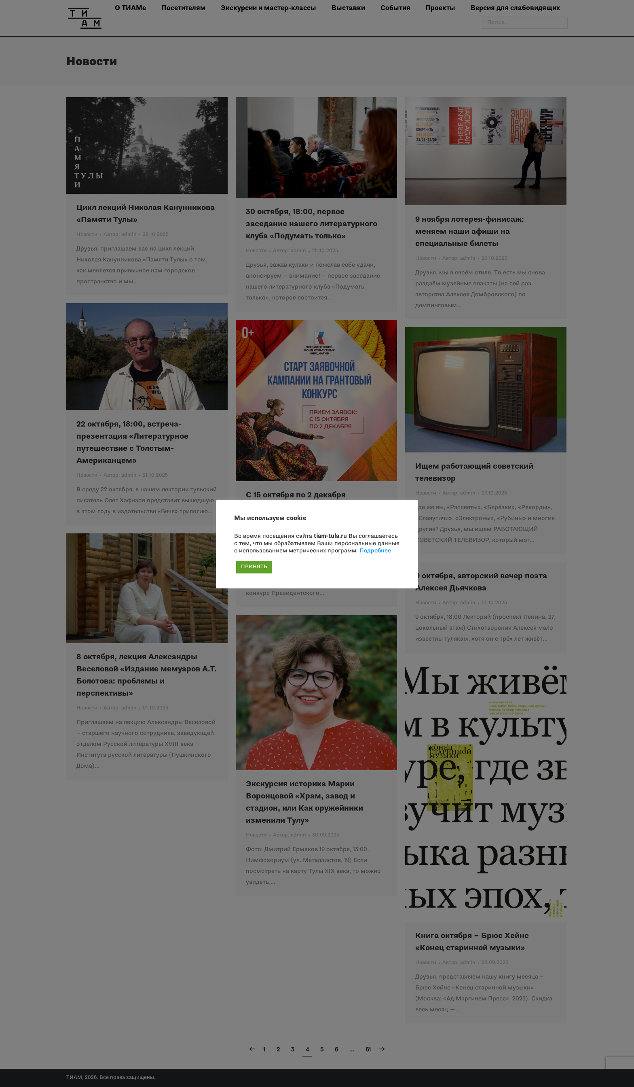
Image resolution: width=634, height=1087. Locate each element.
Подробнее (375, 551)
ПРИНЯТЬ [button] (254, 567)
